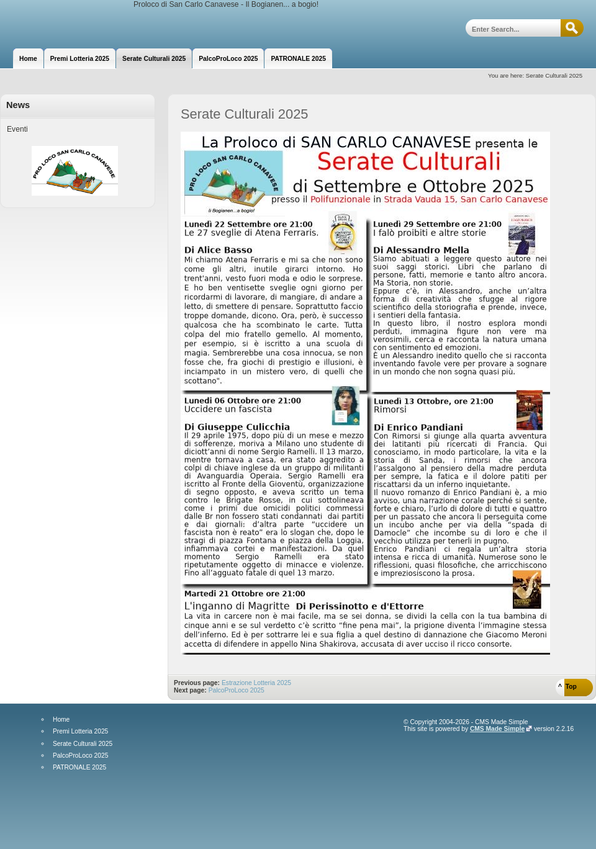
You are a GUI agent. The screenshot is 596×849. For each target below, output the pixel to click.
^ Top (567, 686)
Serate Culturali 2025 (82, 744)
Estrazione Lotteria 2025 (256, 682)
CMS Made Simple (497, 728)
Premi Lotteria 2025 (80, 732)
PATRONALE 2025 (79, 768)
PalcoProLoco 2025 (236, 690)
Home (61, 720)
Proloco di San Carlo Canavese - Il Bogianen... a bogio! (66, 23)
